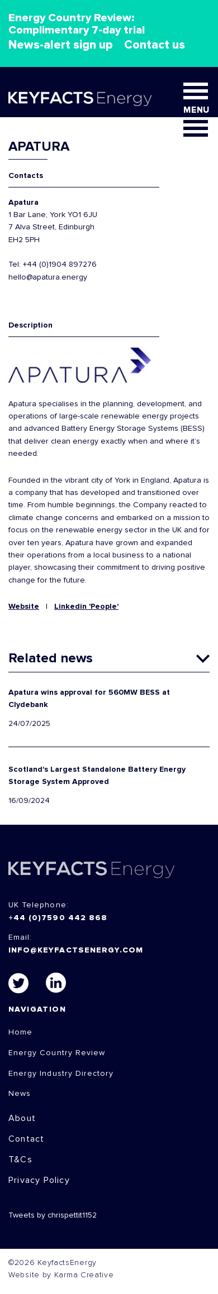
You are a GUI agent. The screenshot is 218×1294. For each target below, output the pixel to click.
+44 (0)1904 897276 (60, 264)
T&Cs (20, 1159)
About (22, 1118)
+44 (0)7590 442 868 (57, 918)
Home (20, 1032)
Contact (26, 1138)
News (19, 1094)
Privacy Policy (39, 1180)
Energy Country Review (56, 1053)
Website (23, 606)
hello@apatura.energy (47, 277)
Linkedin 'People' (86, 606)
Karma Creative (84, 1275)
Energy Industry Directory (60, 1073)
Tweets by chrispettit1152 (52, 1215)
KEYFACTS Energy (91, 869)
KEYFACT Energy (80, 99)
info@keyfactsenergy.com (75, 950)
